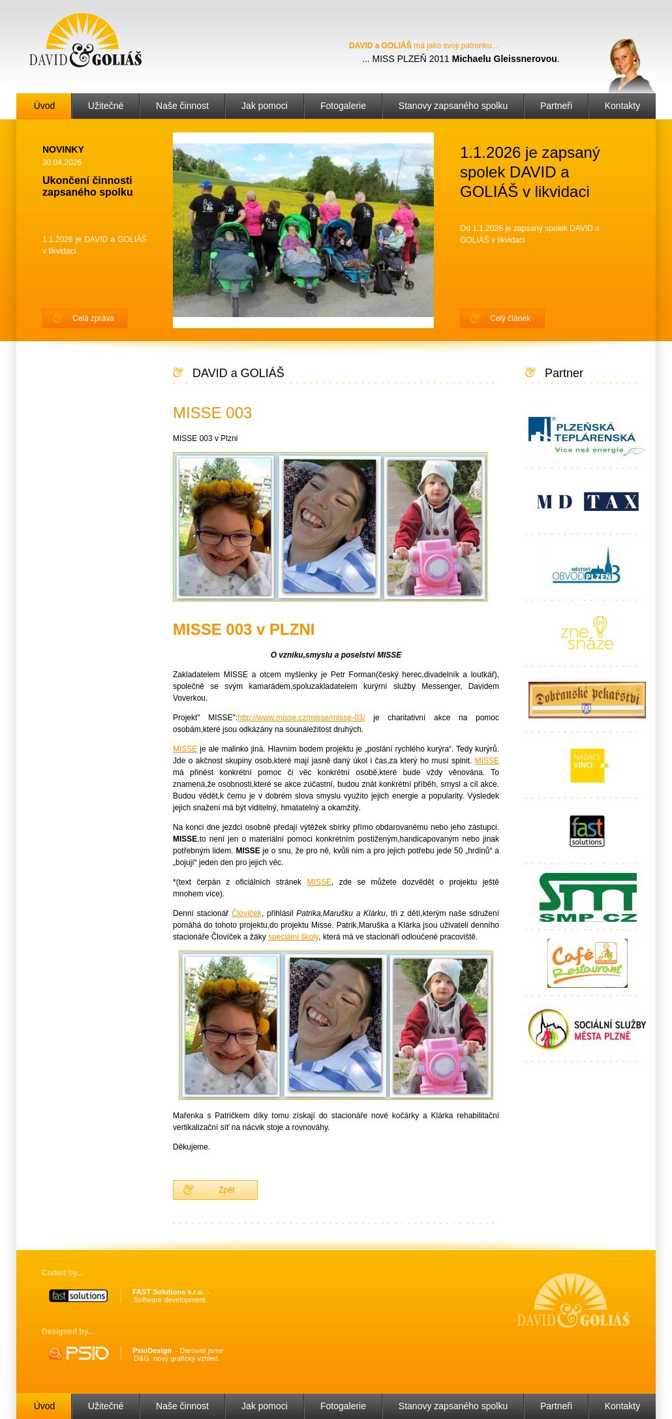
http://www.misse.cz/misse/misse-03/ (301, 717)
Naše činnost (182, 105)
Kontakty (622, 105)
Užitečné (105, 105)
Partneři (556, 105)
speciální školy (293, 936)
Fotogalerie (343, 105)
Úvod (44, 105)
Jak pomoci (264, 105)
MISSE (185, 749)
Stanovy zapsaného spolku (453, 105)
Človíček (247, 913)
